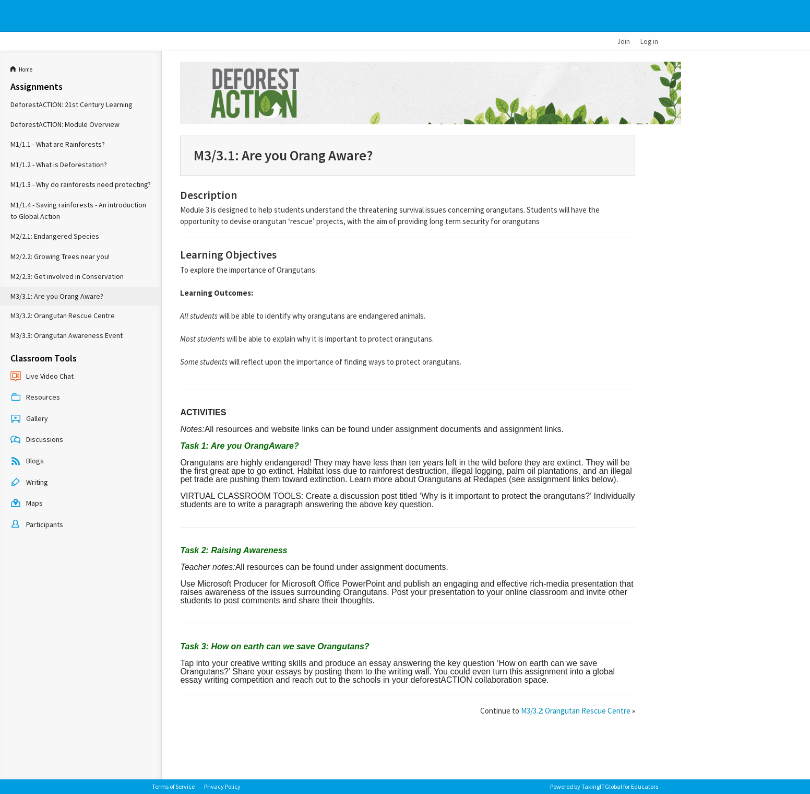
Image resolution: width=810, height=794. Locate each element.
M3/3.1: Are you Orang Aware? (56, 296)
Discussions (36, 440)
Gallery (29, 419)
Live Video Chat (42, 376)
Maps (26, 504)
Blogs (27, 462)
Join (623, 41)
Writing (29, 482)
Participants (36, 525)
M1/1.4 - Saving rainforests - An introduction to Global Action (78, 210)
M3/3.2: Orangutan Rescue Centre (62, 315)
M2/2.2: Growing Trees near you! (60, 256)
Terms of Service (173, 786)
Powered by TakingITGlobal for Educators (604, 786)
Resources (35, 398)
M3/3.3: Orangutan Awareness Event (66, 335)
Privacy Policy (222, 786)
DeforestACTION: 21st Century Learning (71, 104)
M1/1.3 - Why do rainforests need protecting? (80, 184)
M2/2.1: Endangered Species (54, 236)
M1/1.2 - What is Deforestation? (58, 164)
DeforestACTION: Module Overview (65, 124)
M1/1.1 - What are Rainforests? (57, 144)
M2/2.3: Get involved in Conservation (67, 276)
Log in (649, 41)
